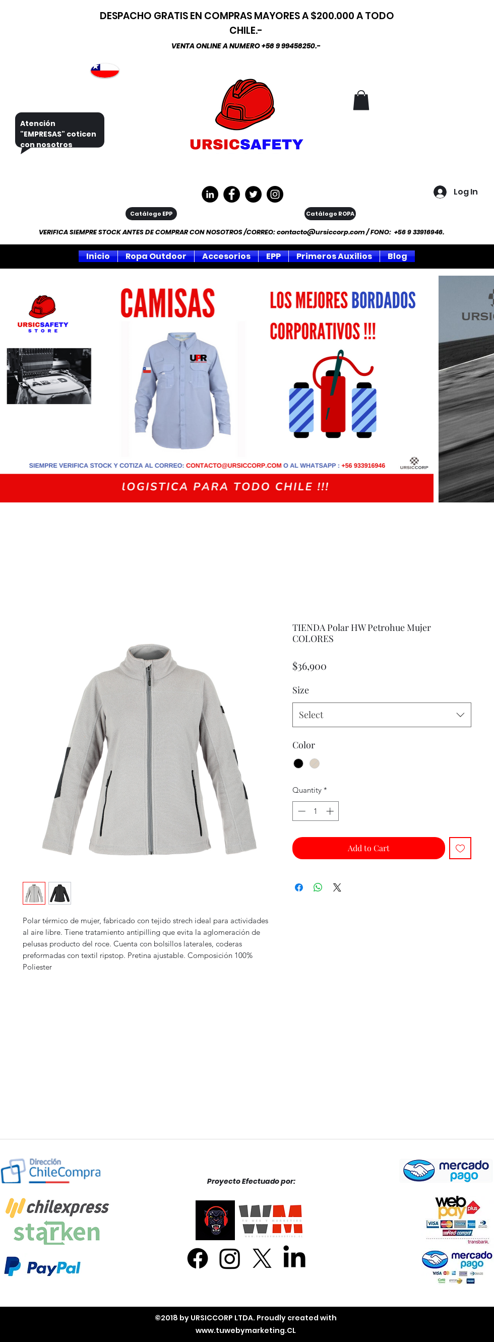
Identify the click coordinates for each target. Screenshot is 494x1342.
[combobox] (381, 715)
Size (300, 690)
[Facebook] (197, 1258)
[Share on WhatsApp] (318, 887)
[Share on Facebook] (299, 887)
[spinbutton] (315, 811)
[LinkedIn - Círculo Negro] (210, 194)
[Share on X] (337, 887)
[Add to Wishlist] (460, 848)
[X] (262, 1258)
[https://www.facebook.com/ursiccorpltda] (231, 194)
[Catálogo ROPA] (330, 213)
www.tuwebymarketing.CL (246, 1330)
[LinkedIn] (294, 1258)
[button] (361, 100)
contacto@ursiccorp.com (321, 232)
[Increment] (331, 811)
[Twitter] (253, 194)
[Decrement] (300, 811)
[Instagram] (275, 194)
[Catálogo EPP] (151, 213)
